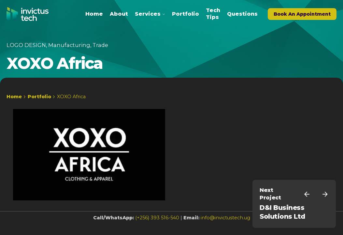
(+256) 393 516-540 (157, 218)
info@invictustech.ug (225, 218)
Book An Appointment (302, 14)
